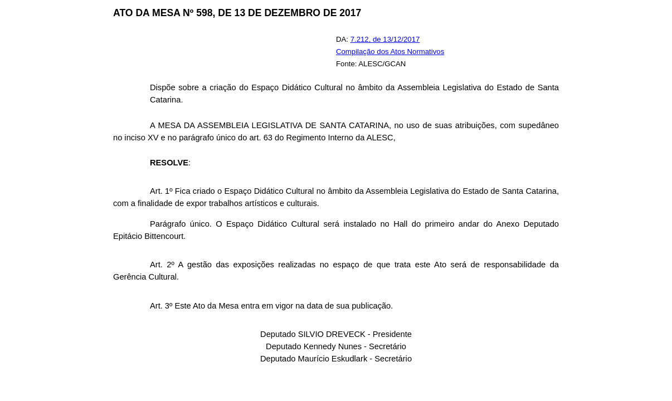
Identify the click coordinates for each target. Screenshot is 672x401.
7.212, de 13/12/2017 (385, 39)
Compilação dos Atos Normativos (390, 51)
